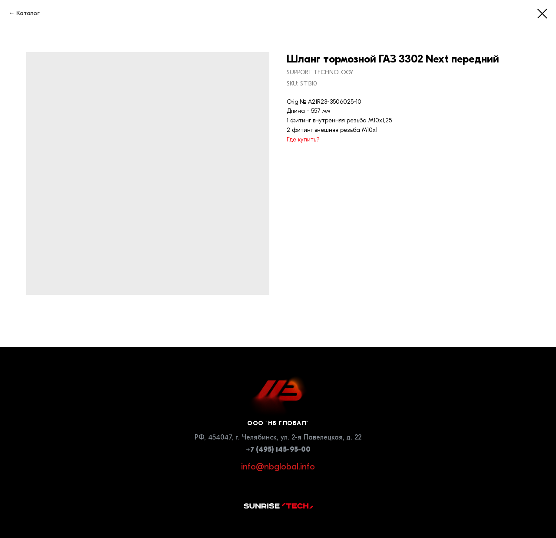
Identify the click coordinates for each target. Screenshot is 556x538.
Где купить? (303, 139)
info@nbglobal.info (278, 467)
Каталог (28, 13)
